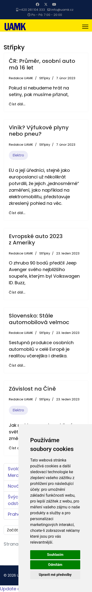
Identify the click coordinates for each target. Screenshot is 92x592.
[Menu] (85, 26)
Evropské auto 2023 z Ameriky (36, 239)
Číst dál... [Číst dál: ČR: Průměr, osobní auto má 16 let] (17, 104)
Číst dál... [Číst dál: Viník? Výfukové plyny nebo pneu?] (17, 212)
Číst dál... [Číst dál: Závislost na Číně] (17, 448)
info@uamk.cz (62, 10)
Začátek (15, 530)
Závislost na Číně (32, 389)
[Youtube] (54, 4)
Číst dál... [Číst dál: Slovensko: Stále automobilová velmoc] (17, 365)
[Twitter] (46, 4)
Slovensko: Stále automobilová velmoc (39, 319)
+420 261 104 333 (32, 10)
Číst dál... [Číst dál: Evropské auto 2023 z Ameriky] (17, 292)
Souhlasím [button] (55, 555)
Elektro (18, 155)
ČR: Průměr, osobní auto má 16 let (42, 64)
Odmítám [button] (55, 565)
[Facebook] (37, 4)
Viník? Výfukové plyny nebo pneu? (39, 131)
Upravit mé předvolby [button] (55, 575)
